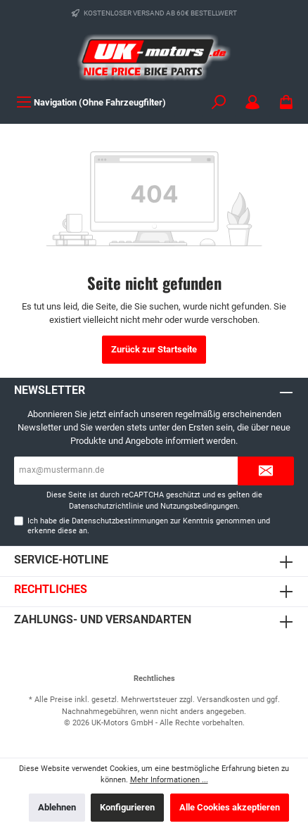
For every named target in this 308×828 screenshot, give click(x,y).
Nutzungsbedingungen (199, 506)
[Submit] (266, 471)
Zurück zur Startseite (154, 349)
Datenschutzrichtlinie (106, 506)
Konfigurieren (127, 807)
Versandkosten (223, 699)
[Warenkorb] (286, 102)
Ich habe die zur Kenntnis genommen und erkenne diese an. (148, 525)
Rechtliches (50, 589)
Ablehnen (57, 807)
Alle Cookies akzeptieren (229, 807)
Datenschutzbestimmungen (120, 521)
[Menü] (91, 102)
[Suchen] (219, 102)
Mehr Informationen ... (169, 779)
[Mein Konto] (252, 102)
